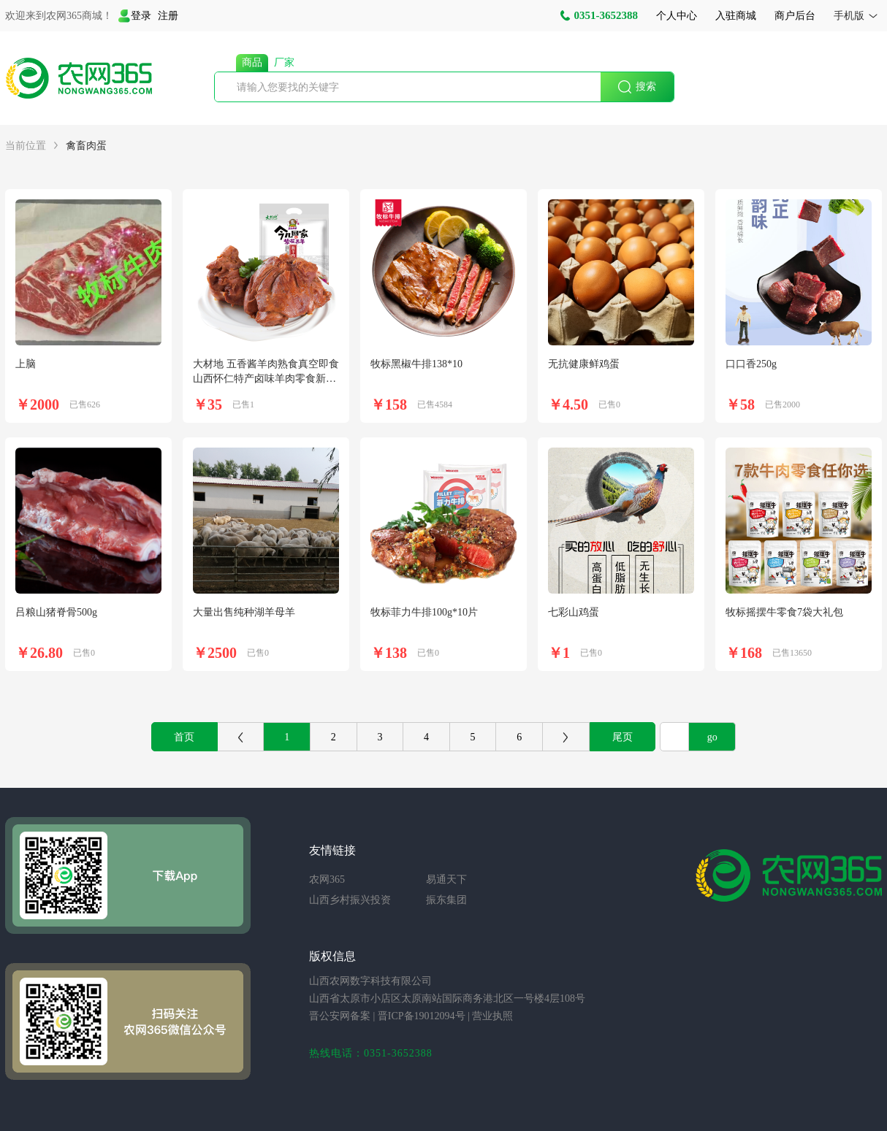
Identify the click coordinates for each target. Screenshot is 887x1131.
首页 (184, 737)
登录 (134, 16)
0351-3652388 (599, 15)
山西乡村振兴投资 (350, 899)
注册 (168, 15)
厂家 (284, 62)
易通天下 (446, 879)
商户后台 (794, 15)
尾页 (622, 737)
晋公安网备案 (339, 1016)
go (712, 737)
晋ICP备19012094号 (421, 1016)
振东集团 (446, 899)
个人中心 (676, 15)
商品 (252, 62)
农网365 (327, 879)
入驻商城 (735, 15)
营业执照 (492, 1016)
